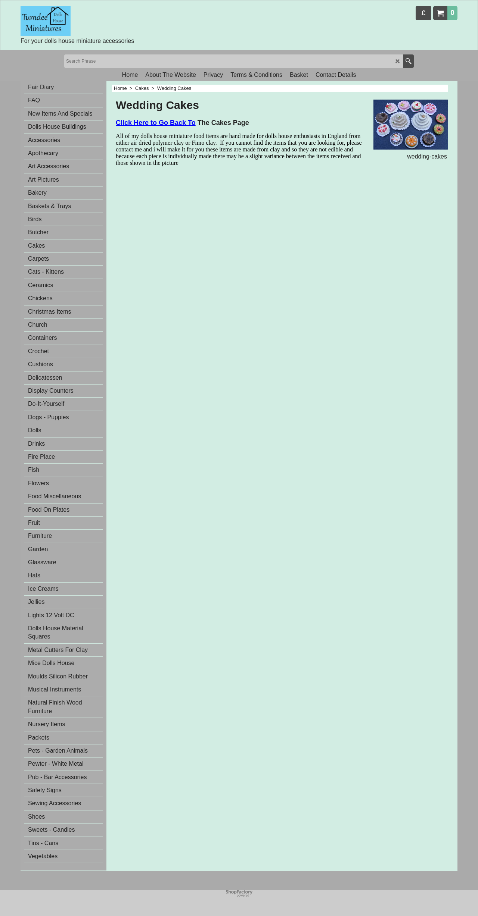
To (192, 122)
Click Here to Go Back (152, 122)
